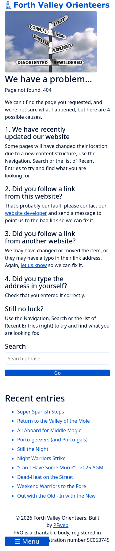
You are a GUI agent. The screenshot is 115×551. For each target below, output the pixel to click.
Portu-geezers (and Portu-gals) (52, 439)
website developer (26, 213)
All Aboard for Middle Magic (49, 430)
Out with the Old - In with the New (56, 495)
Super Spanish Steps (40, 411)
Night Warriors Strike (41, 458)
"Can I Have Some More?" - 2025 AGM (60, 467)
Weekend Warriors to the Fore (51, 486)
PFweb (60, 525)
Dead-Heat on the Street (45, 477)
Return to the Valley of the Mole (53, 420)
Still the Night (32, 449)
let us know (34, 265)
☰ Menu (27, 541)
